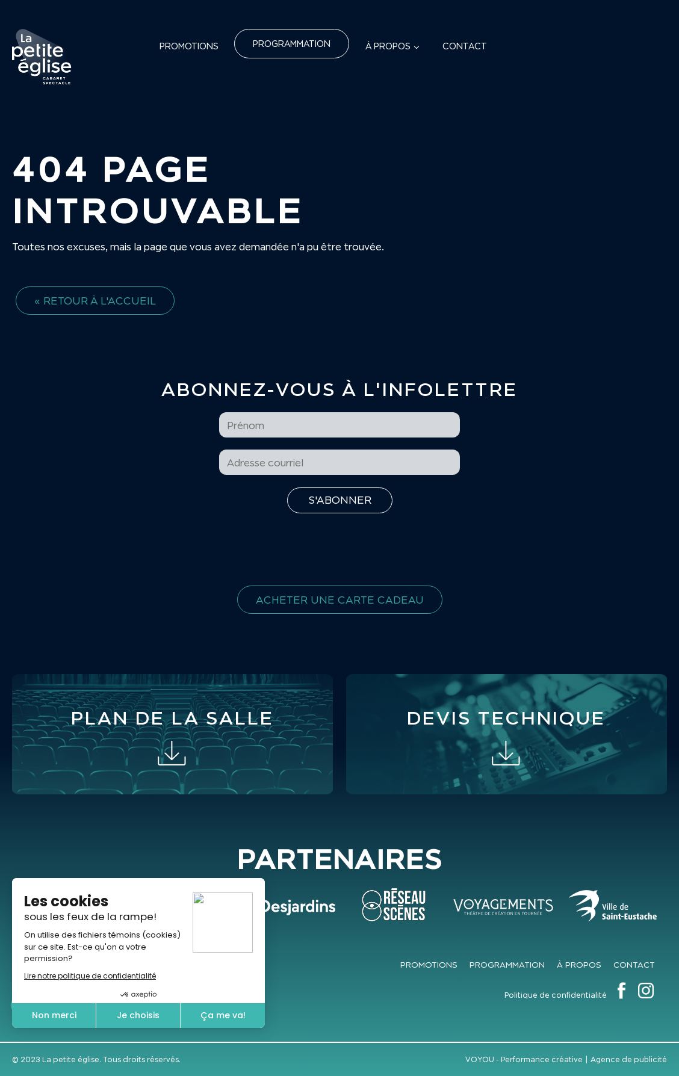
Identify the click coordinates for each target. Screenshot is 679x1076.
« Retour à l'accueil (95, 300)
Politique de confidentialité (555, 995)
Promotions (189, 46)
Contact (464, 46)
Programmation (291, 44)
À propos (388, 46)
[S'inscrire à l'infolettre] (339, 500)
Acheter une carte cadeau (340, 599)
